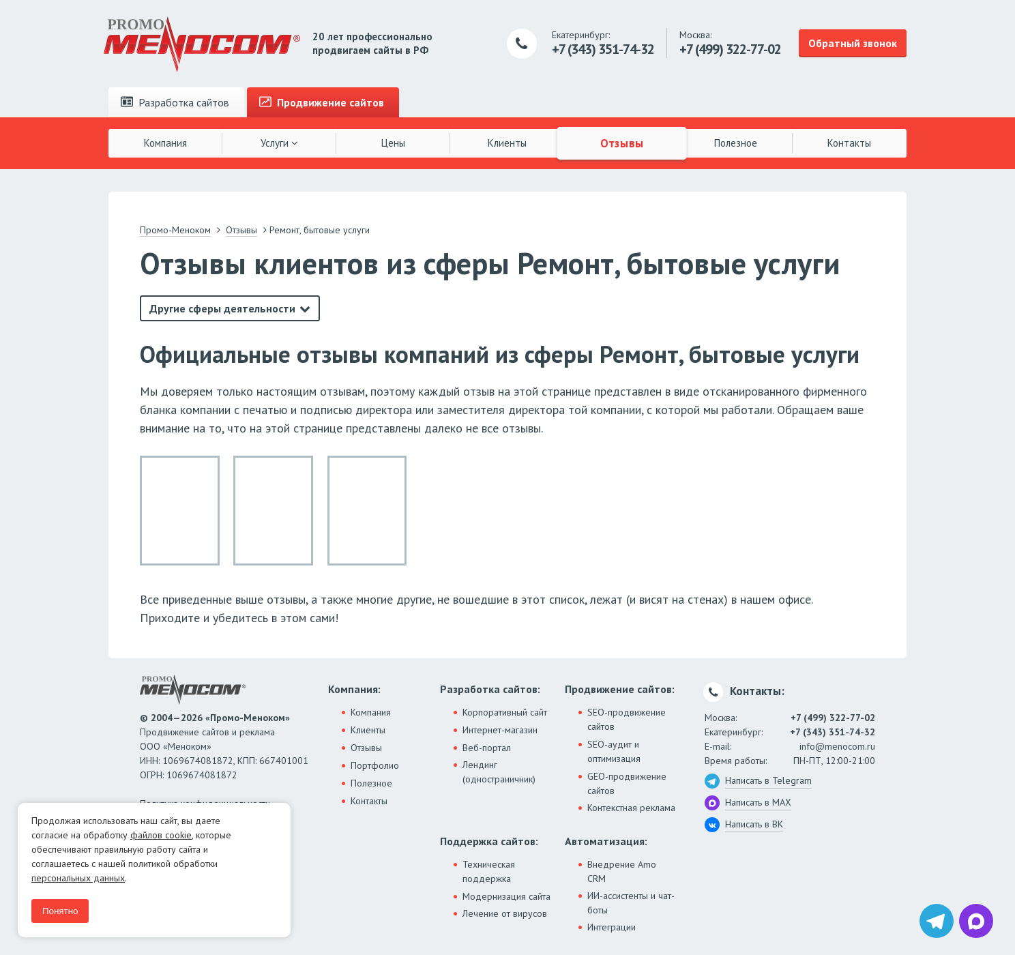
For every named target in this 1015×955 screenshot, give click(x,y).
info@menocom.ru (837, 746)
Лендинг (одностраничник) (498, 772)
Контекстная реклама (631, 808)
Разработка (175, 102)
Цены (393, 142)
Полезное (735, 142)
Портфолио (375, 765)
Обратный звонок (852, 43)
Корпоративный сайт (504, 712)
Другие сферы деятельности (222, 308)
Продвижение (321, 102)
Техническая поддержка (488, 871)
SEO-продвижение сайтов (626, 719)
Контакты (849, 142)
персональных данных (78, 878)
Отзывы (621, 142)
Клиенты (507, 142)
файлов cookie (161, 835)
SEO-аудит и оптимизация (614, 751)
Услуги (279, 142)
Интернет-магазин (500, 730)
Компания (165, 142)
